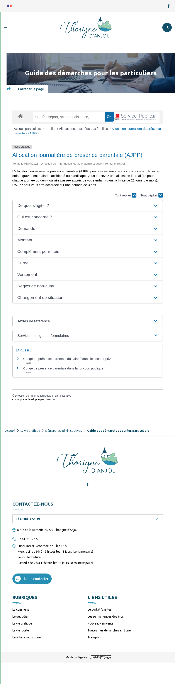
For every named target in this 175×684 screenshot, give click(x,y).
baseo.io (50, 399)
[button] (87, 205)
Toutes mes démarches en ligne (109, 630)
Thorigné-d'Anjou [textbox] (28, 518)
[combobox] (87, 518)
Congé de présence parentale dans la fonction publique (63, 368)
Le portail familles (100, 609)
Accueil (10, 430)
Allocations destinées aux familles (84, 128)
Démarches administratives (63, 430)
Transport (94, 637)
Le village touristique (26, 637)
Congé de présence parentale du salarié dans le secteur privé (67, 359)
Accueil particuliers (28, 128)
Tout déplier (152, 195)
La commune (20, 609)
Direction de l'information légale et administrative (43, 395)
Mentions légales (76, 657)
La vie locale (20, 630)
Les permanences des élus (106, 616)
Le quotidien (20, 616)
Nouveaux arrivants (101, 623)
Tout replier (125, 195)
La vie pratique (30, 430)
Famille (50, 128)
